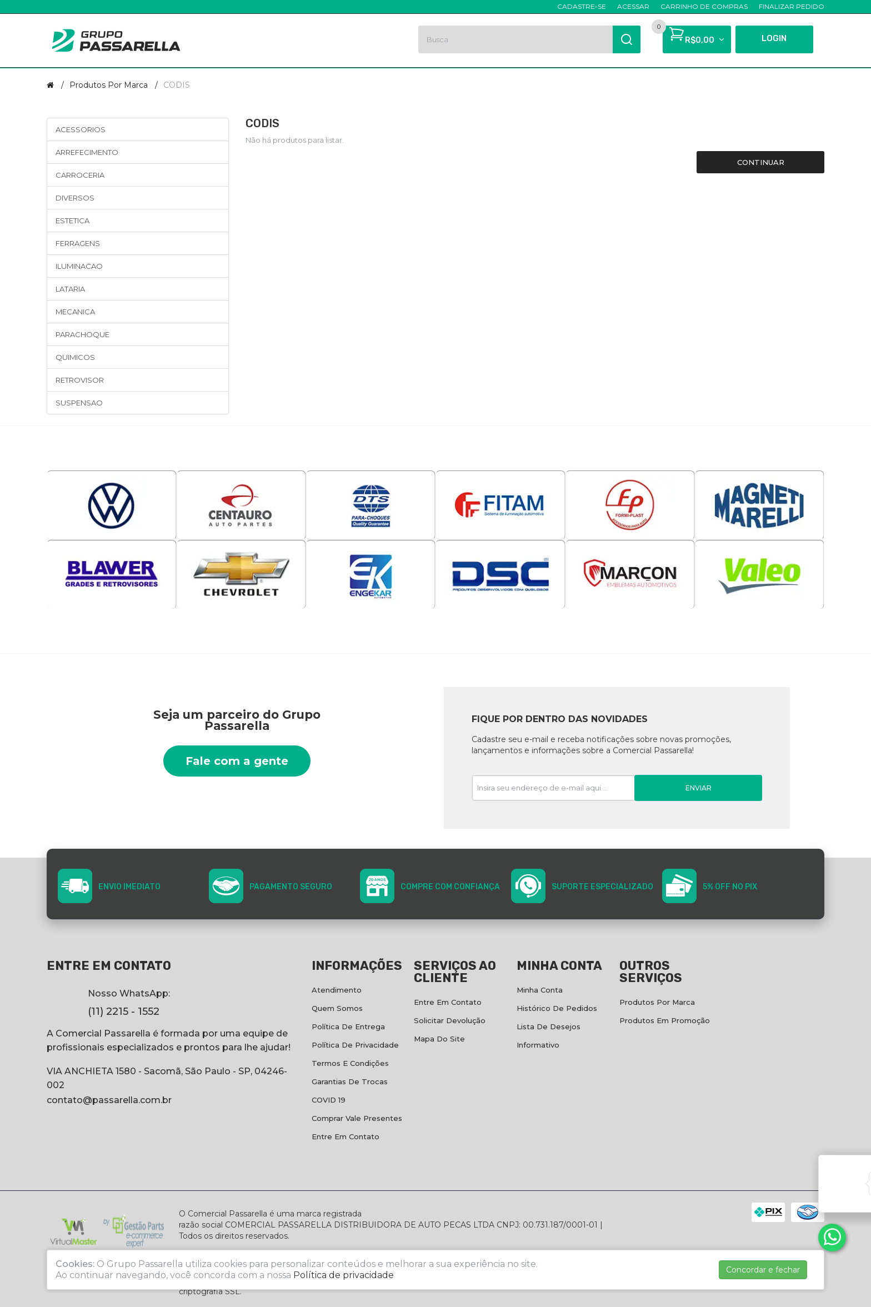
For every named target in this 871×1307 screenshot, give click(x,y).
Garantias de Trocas (350, 1081)
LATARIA (70, 288)
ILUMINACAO (79, 266)
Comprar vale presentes (357, 1118)
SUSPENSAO (79, 402)
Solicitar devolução (449, 1020)
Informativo (538, 1044)
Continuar (760, 162)
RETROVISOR (80, 379)
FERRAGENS (78, 243)
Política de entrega (348, 1026)
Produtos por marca (108, 85)
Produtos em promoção (664, 1020)
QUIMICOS (75, 357)
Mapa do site (439, 1038)
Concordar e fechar (763, 1270)
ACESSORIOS (81, 129)
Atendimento (337, 989)
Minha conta (540, 989)
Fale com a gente (237, 761)
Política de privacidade (355, 1044)
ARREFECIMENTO (87, 152)
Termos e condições (350, 1063)
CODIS (176, 85)
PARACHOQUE (82, 334)
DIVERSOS (75, 197)
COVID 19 (329, 1099)
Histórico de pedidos (557, 1008)
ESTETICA (72, 220)
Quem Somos (337, 1008)
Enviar (698, 788)
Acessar (633, 6)
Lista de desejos (548, 1026)
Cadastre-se (581, 6)
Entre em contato (345, 1136)
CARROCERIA (80, 175)
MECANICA (75, 311)
